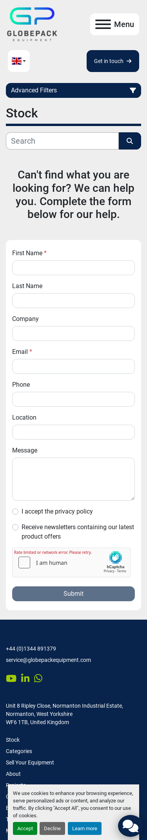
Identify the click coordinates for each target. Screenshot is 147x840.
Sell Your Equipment (30, 762)
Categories (19, 751)
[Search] (62, 141)
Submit (73, 593)
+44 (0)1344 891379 (31, 648)
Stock (13, 740)
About (13, 774)
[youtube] (11, 678)
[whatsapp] (38, 678)
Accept (25, 828)
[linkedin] (25, 678)
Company (25, 319)
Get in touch (112, 61)
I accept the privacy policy (57, 511)
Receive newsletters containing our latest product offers (78, 531)
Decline (52, 828)
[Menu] (103, 24)
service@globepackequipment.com (48, 660)
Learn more (84, 828)
